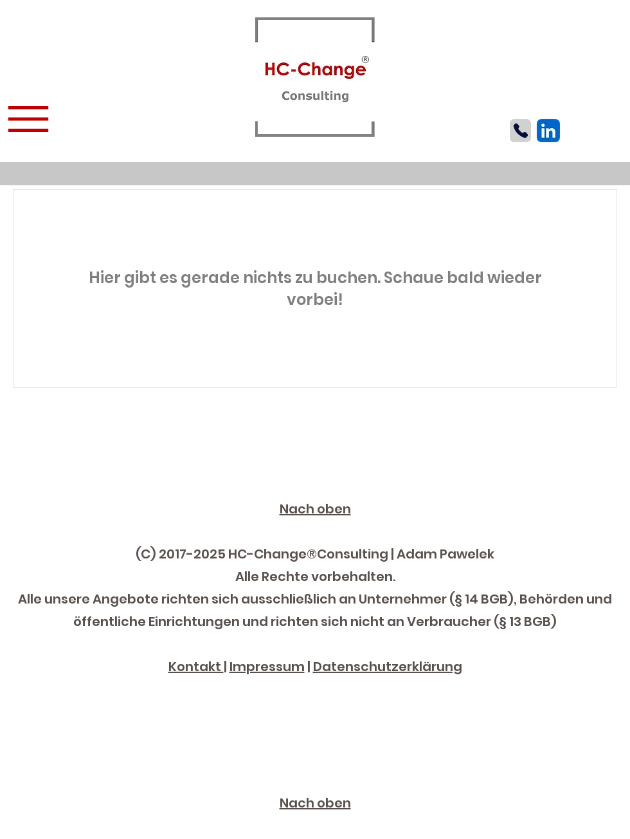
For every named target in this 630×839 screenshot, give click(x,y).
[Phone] (520, 130)
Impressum (267, 667)
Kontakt (196, 667)
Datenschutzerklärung (387, 667)
